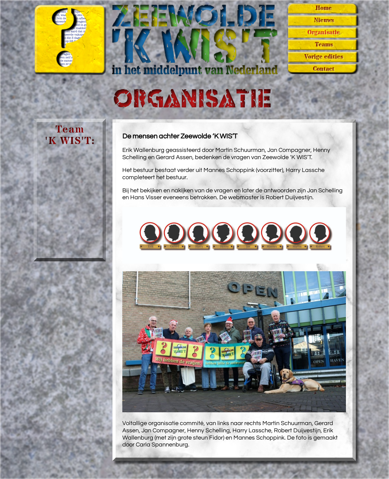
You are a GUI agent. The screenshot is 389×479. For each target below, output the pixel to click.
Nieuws (324, 20)
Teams (324, 44)
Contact (323, 69)
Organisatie (323, 32)
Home (324, 8)
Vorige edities (323, 57)
